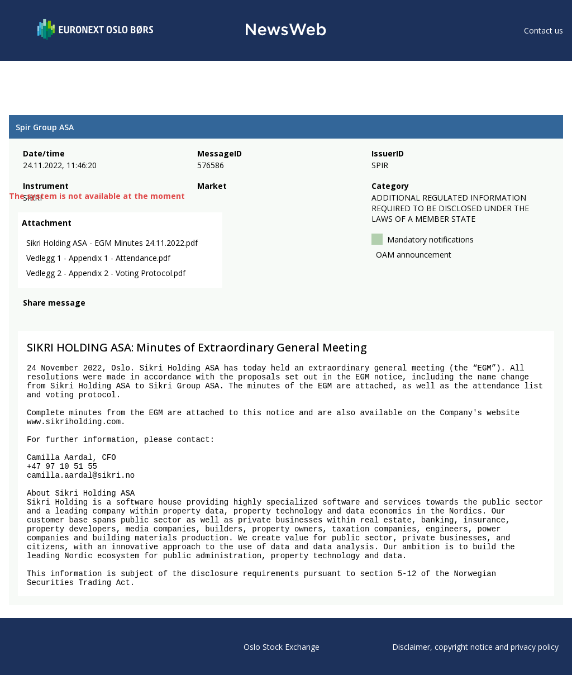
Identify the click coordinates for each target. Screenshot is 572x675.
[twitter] (47, 318)
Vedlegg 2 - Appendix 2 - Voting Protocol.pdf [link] (105, 273)
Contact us (543, 30)
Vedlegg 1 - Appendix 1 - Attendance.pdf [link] (98, 258)
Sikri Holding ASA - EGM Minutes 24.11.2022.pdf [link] (112, 242)
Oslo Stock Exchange (282, 646)
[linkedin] (68, 318)
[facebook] (29, 318)
